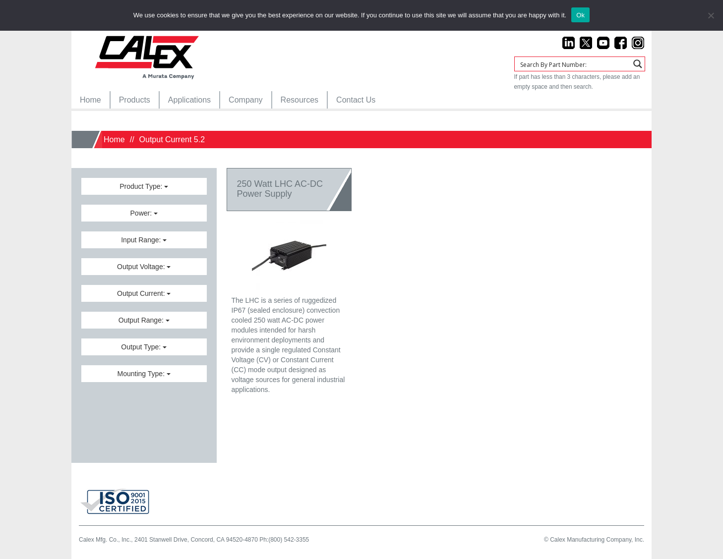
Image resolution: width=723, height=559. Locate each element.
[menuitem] (90, 100)
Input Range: (144, 240)
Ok (580, 15)
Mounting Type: (144, 374)
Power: (144, 213)
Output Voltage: (144, 267)
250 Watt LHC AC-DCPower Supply (280, 189)
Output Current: (144, 293)
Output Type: (144, 347)
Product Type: (144, 186)
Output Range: (144, 320)
